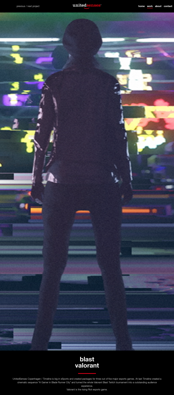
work (150, 6)
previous (21, 6)
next (29, 6)
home (141, 6)
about (158, 6)
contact (168, 6)
